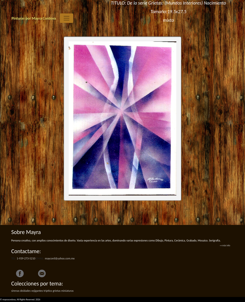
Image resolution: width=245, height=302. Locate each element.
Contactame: (26, 251)
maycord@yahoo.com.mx (59, 258)
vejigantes (37, 290)
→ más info (225, 245)
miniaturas (67, 290)
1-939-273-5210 (26, 258)
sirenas (15, 290)
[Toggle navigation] (66, 18)
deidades (25, 290)
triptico (48, 290)
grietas (57, 290)
